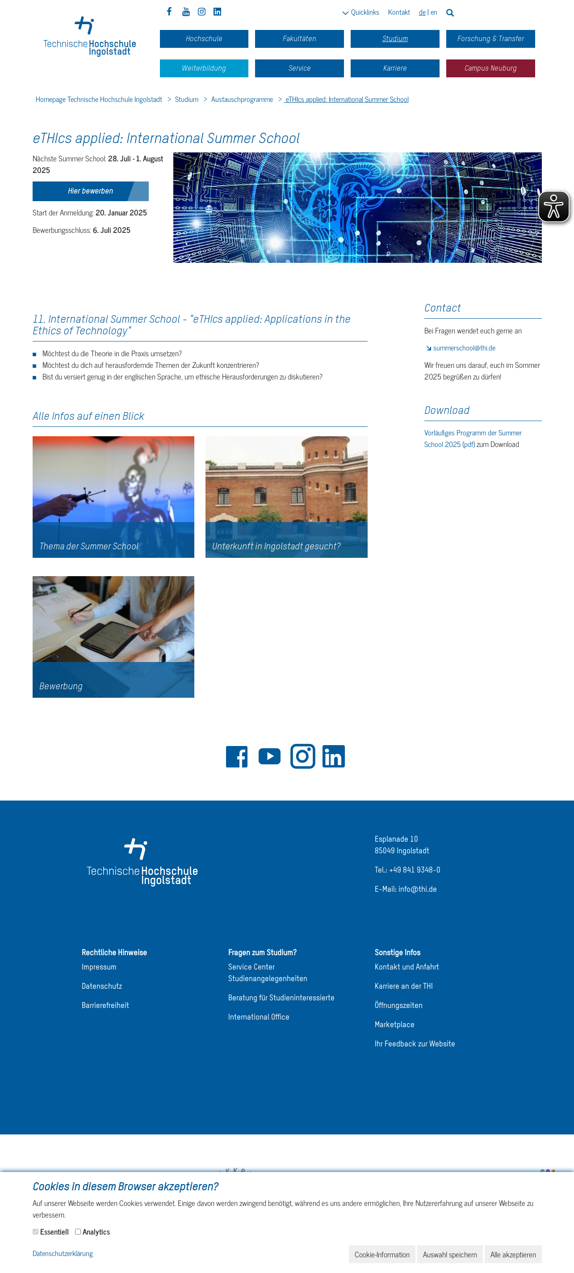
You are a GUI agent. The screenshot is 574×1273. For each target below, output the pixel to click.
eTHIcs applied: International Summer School (346, 99)
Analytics (96, 1231)
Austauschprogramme (241, 99)
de (422, 11)
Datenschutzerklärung (63, 1253)
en (434, 11)
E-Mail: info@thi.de (406, 890)
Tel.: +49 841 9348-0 (407, 870)
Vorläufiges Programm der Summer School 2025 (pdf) (473, 438)
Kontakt (399, 11)
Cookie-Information (382, 1254)
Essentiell (54, 1231)
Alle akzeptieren (513, 1254)
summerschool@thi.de (464, 347)
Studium (185, 99)
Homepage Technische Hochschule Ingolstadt (99, 99)
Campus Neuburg (491, 68)
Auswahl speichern (450, 1254)
